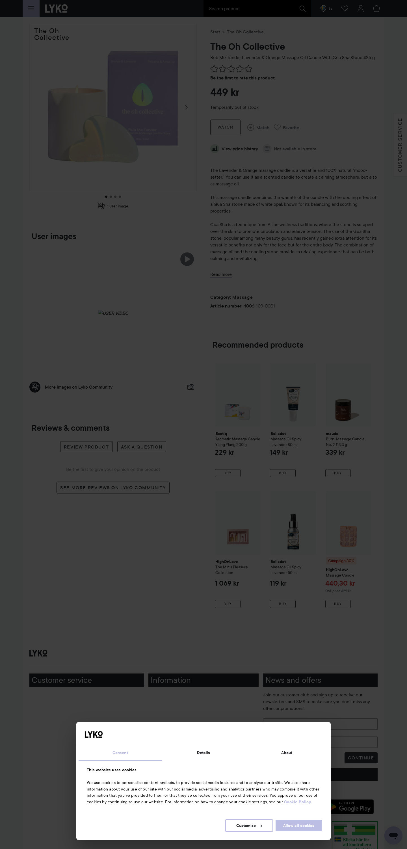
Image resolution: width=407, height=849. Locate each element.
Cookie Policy (297, 802)
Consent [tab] (120, 752)
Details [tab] (203, 752)
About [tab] (286, 752)
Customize (249, 825)
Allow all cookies (298, 825)
